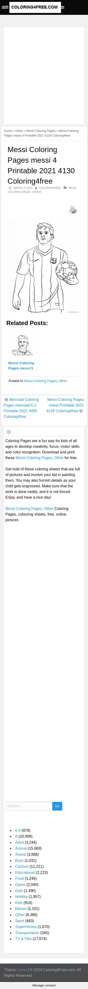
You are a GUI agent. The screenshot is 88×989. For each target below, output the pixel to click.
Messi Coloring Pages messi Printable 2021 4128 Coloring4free (65, 405)
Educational (25, 873)
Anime (20, 854)
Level (22, 970)
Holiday (21, 897)
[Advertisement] (44, 73)
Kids (19, 903)
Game (20, 885)
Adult (19, 842)
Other (19, 131)
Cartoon (22, 866)
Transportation (27, 933)
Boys (19, 861)
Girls (19, 891)
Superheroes (26, 927)
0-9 (18, 830)
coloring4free (50, 187)
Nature (21, 909)
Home (8, 131)
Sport (19, 921)
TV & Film (23, 939)
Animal (21, 848)
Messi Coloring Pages (40, 131)
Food (19, 878)
